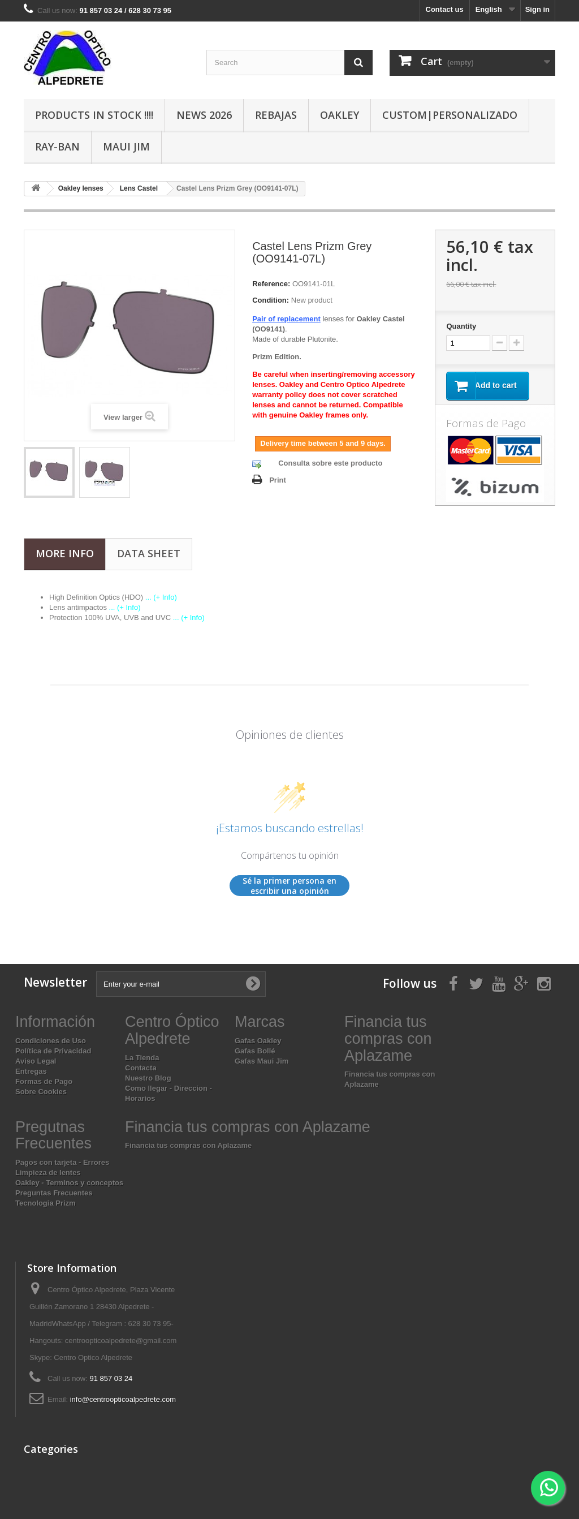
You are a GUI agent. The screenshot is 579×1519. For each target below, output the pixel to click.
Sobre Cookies (41, 1091)
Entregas (31, 1071)
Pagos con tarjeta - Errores (62, 1162)
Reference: (271, 283)
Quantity (461, 326)
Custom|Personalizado (449, 115)
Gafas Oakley (258, 1040)
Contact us (445, 9)
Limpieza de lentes (48, 1172)
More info (65, 553)
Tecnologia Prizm (45, 1203)
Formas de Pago (43, 1081)
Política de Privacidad (53, 1051)
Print (277, 480)
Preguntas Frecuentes (54, 1193)
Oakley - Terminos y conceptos (69, 1182)
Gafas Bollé (255, 1051)
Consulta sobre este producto (330, 463)
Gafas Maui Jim (261, 1061)
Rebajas (276, 115)
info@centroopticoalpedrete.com (123, 1399)
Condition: (270, 300)
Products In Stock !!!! (94, 115)
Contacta (141, 1068)
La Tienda (142, 1057)
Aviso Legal (35, 1061)
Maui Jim (126, 146)
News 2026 (204, 115)
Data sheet (148, 553)
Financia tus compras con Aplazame (188, 1145)
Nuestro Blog (148, 1078)
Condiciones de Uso (50, 1040)
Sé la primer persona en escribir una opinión (289, 885)
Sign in (537, 9)
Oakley (339, 115)
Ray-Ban (57, 146)
